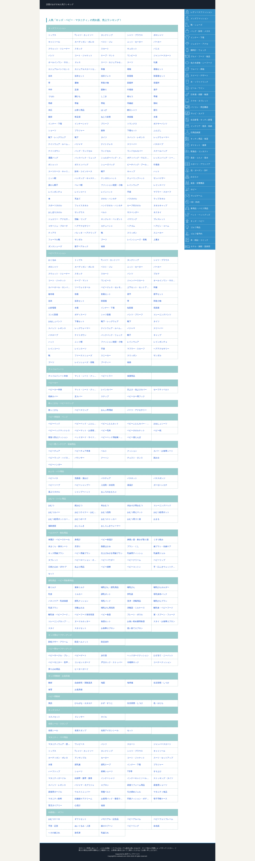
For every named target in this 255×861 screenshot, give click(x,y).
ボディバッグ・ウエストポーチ (139, 158)
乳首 (50, 594)
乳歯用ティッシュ (135, 553)
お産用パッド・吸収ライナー (113, 799)
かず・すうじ (107, 703)
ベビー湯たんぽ (134, 437)
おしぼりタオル (55, 212)
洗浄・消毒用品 (134, 601)
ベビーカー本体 (55, 389)
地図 (103, 683)
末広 (50, 110)
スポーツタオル (55, 205)
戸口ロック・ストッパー (111, 662)
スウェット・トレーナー (59, 49)
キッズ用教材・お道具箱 (59, 676)
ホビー (190, 189)
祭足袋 (78, 117)
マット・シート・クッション (87, 376)
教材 (50, 683)
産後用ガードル (55, 792)
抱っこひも (53, 410)
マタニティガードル (57, 778)
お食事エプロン (108, 628)
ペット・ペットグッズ (197, 215)
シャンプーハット (82, 492)
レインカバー (107, 389)
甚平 (129, 294)
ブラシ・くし (133, 546)
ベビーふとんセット (110, 424)
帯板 (77, 103)
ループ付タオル (134, 205)
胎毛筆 (78, 833)
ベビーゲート (80, 655)
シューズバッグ (108, 164)
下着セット (132, 130)
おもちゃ (191, 177)
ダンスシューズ (55, 246)
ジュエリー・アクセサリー (60, 219)
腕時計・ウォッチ (195, 50)
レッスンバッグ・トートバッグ (166, 158)
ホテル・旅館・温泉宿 (197, 246)
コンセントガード (82, 662)
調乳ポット (106, 594)
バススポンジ (159, 478)
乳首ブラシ (53, 608)
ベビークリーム (134, 560)
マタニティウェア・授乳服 (60, 744)
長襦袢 (156, 83)
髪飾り (104, 89)
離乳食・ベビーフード (163, 608)
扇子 (155, 89)
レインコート (80, 192)
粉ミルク (52, 587)
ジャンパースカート (162, 55)
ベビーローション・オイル (86, 560)
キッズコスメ (54, 710)
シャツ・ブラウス (135, 35)
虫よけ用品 (79, 567)
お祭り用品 (79, 110)
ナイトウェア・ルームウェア (60, 144)
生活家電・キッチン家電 (198, 120)
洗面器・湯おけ (81, 478)
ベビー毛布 (106, 430)
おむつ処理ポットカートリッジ (60, 519)
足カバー (78, 396)
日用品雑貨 (192, 132)
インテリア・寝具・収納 (198, 126)
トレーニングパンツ (162, 314)
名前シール (53, 730)
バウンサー (79, 458)
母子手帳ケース (160, 799)
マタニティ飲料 (55, 799)
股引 (155, 110)
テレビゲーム (193, 196)
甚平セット (158, 294)
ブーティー (106, 362)
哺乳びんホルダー (161, 587)
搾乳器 (130, 594)
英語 (50, 703)
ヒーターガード (81, 669)
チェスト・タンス (135, 458)
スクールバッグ (160, 151)
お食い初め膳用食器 (136, 621)
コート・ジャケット (83, 55)
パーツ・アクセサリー (137, 410)
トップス (52, 35)
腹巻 (103, 130)
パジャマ (78, 144)
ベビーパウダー (108, 560)
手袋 (129, 192)
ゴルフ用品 (192, 227)
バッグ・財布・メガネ (197, 31)
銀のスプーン (107, 826)
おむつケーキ (54, 819)
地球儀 (130, 683)
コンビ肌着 (53, 314)
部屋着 (130, 76)
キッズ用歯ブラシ (56, 553)
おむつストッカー (109, 519)
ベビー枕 (157, 430)
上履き (156, 239)
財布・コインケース (83, 171)
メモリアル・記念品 (110, 819)
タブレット (53, 560)
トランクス (132, 124)
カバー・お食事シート (163, 451)
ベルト (104, 212)
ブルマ (156, 274)
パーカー (157, 42)
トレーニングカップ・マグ (60, 621)
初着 (77, 294)
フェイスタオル (81, 205)
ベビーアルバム (134, 819)
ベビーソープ (54, 485)
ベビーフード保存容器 (84, 614)
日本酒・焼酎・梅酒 (196, 94)
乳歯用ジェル (159, 553)
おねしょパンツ (55, 321)
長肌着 (156, 308)
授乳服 (78, 764)
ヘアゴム (131, 226)
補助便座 (52, 526)
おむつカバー (54, 512)
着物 (129, 69)
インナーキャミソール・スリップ (139, 778)
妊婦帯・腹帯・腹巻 (83, 778)
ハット (156, 171)
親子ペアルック (81, 246)
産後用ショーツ (160, 785)
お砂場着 (52, 308)
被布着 (51, 294)
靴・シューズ (193, 25)
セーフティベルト (161, 389)
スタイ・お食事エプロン (164, 621)
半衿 (50, 89)
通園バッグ (53, 158)
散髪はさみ (106, 546)
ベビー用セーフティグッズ (60, 649)
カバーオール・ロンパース (60, 287)
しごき (104, 96)
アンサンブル (80, 758)
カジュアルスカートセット (86, 69)
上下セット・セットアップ (139, 287)
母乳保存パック (160, 594)
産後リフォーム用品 (136, 785)
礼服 (155, 62)
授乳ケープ (106, 764)
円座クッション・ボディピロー (139, 799)
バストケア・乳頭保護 (58, 601)
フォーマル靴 (54, 239)
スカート (105, 49)
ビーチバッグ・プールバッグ (139, 164)
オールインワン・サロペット (60, 62)
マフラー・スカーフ (162, 192)
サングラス (79, 212)
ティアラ (52, 233)
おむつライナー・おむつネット (87, 512)
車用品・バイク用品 (196, 208)
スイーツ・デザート (196, 75)
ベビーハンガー (55, 464)
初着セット (106, 294)
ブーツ (104, 239)
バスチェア (106, 478)
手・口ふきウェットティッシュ (166, 567)
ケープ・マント (108, 55)
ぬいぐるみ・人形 (82, 826)
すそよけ (157, 771)
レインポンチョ (55, 192)
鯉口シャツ (132, 110)
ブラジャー (79, 130)
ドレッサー (79, 717)
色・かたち (158, 703)
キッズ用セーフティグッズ (60, 635)
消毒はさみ (79, 608)
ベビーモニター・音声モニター (60, 662)
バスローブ (158, 144)
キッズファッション (57, 28)
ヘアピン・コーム (161, 226)
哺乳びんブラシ (160, 601)
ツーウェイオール (82, 287)
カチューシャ (107, 226)
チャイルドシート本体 (58, 376)
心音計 (78, 805)
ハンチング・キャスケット (86, 178)
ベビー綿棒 (106, 567)
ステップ (105, 396)
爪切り (78, 546)
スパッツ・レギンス (136, 137)
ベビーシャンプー (82, 485)
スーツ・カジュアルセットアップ (113, 62)
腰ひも (78, 96)
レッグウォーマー (161, 137)
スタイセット (80, 628)
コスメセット (54, 717)
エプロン (105, 785)
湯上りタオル (54, 492)
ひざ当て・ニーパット (163, 655)
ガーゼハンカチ (160, 485)
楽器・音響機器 (194, 183)
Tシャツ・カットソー (84, 35)
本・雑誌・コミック (196, 240)
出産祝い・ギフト (56, 812)
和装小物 (105, 83)
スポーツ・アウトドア (197, 164)
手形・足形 (53, 826)
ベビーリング (133, 826)
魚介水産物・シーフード (198, 63)
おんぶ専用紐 (107, 410)
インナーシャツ (81, 124)
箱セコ (130, 96)
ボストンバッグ (81, 164)
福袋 (103, 246)
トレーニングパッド (162, 505)
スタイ (51, 628)
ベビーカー (53, 383)
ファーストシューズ (83, 355)
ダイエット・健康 (195, 145)
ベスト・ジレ (107, 42)
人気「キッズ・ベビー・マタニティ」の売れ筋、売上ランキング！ (85, 20)
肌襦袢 (130, 83)
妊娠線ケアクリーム (83, 799)
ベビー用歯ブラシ (82, 553)
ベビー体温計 (107, 539)
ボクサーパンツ (160, 124)
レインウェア (133, 185)
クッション (132, 451)
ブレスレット (159, 219)
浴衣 (50, 76)
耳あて (78, 199)
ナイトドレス (107, 144)
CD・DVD (192, 202)
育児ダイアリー (55, 805)
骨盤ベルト (106, 792)
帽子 (103, 171)
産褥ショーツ (107, 771)
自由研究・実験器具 (83, 683)
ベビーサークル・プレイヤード (60, 655)
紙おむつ (78, 505)
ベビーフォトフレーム (163, 819)
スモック (78, 49)
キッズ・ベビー (194, 221)
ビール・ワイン (194, 88)
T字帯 (129, 771)
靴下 (77, 137)
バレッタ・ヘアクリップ (85, 233)
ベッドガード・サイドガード (87, 437)
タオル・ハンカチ (109, 199)
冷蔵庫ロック (133, 662)
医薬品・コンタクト (196, 151)
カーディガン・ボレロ (84, 42)
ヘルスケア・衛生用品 (58, 533)
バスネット (132, 478)
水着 (155, 117)
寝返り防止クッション (58, 437)
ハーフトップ (54, 771)
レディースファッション (198, 12)
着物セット (158, 69)
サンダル (78, 239)
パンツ (51, 55)
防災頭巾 (105, 642)
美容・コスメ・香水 (196, 158)
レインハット (107, 192)
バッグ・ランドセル (83, 151)
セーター (105, 758)
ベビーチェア (54, 451)
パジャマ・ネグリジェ (84, 785)
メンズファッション (196, 18)
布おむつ (105, 505)
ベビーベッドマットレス (59, 430)
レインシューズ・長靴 (137, 239)
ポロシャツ (158, 35)
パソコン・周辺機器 (196, 107)
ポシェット (53, 164)
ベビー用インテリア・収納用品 (62, 444)
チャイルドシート (56, 369)
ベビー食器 (106, 614)
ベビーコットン (134, 567)
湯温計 (130, 485)
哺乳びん (131, 587)
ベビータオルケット (136, 430)
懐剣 (155, 103)
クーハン (105, 458)
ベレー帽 (78, 185)
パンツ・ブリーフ (135, 314)
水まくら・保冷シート (58, 546)
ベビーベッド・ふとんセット (87, 424)
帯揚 (155, 96)
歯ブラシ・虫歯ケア (162, 546)
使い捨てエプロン (135, 628)
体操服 (130, 117)
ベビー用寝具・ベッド (58, 417)
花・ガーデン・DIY (196, 170)
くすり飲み (158, 539)
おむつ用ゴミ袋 (134, 519)
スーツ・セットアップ (163, 758)
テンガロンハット (109, 178)
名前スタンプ (80, 730)
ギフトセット (80, 819)
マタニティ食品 (160, 792)
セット (51, 574)
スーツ (130, 62)
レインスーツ (159, 185)
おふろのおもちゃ (109, 492)
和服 (103, 69)
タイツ (104, 137)
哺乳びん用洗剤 (108, 608)
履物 (77, 83)
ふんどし (157, 130)
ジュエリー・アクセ (196, 44)
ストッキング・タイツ (163, 778)
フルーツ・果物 (194, 69)
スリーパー (132, 144)
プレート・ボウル (135, 614)
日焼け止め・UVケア (57, 567)
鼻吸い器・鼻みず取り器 (138, 539)
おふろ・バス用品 (56, 471)
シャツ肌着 (106, 314)
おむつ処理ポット (161, 512)
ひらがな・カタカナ (83, 703)
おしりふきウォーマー (111, 526)
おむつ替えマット (135, 512)
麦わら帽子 (53, 185)
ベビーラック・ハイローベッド (60, 458)
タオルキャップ (160, 205)
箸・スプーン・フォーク (164, 614)
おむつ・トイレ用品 (57, 499)
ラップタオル (159, 199)
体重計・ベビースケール (59, 539)
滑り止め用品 (54, 669)
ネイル (104, 717)
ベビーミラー (107, 376)
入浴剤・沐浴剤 (108, 485)
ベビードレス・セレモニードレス (113, 287)
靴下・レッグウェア (57, 137)
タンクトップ (107, 35)
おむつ (51, 505)
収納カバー (53, 396)
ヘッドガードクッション (138, 655)
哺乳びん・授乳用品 (110, 587)
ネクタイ (157, 212)
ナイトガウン (54, 151)
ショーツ (52, 130)
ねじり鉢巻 (106, 117)
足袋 (77, 89)
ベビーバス (53, 478)
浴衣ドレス (106, 76)
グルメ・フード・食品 (197, 56)
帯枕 (103, 103)
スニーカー (158, 233)
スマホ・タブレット (196, 101)
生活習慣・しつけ (161, 683)
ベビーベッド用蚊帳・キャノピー (113, 437)
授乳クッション (81, 601)
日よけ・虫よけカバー (137, 389)
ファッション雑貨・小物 (111, 185)
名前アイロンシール (110, 730)
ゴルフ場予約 (193, 234)
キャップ (131, 171)
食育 (50, 689)
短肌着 (130, 308)
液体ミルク (79, 587)
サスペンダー (133, 212)
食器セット (106, 621)
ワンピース (132, 55)
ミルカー (78, 594)
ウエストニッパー (82, 792)
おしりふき (79, 526)
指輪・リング (80, 219)
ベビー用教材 (54, 696)
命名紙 (156, 826)
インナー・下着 (55, 124)
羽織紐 (130, 103)
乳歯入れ (105, 833)
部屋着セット (159, 76)
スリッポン (132, 233)
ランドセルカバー (135, 151)
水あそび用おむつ (135, 505)
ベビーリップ (159, 560)
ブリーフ (105, 124)
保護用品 (131, 376)
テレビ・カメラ (194, 113)
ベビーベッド (54, 424)
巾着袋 (130, 89)
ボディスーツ (80, 314)
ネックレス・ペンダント (111, 219)
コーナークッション (162, 662)
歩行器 (104, 655)
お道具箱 (78, 689)
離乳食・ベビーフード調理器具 (60, 614)
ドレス (78, 62)
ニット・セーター (135, 42)
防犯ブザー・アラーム (58, 642)
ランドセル (106, 151)
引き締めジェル (134, 792)
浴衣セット (79, 76)
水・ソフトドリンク (196, 82)
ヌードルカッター (82, 621)
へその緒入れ (54, 833)
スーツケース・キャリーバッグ (60, 171)
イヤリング (132, 219)
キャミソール (54, 42)
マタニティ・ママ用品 (58, 737)
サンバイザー (159, 178)
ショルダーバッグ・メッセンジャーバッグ (113, 158)
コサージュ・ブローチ (58, 226)
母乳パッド (106, 601)
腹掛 (50, 117)
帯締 (50, 103)
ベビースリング (81, 410)
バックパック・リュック (85, 158)
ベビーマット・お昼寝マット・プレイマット (87, 430)
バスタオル (132, 199)
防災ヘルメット (81, 642)
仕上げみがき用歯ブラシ (111, 553)
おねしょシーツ (160, 424)
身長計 (78, 539)
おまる (156, 519)
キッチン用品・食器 (196, 139)
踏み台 (156, 458)
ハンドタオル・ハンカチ (111, 205)
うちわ (51, 96)
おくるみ (52, 260)
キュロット (132, 49)
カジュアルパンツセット (59, 69)
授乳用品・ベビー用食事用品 (61, 580)
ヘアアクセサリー (82, 226)
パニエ (156, 49)
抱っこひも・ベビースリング (61, 403)
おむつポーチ (80, 519)
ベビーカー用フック (136, 396)
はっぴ (104, 110)
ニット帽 (52, 178)
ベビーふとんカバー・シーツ (139, 424)
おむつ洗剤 (106, 512)
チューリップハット (136, 178)
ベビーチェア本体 (82, 451)
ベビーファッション (57, 253)
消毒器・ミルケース (136, 608)
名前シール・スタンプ (58, 724)
